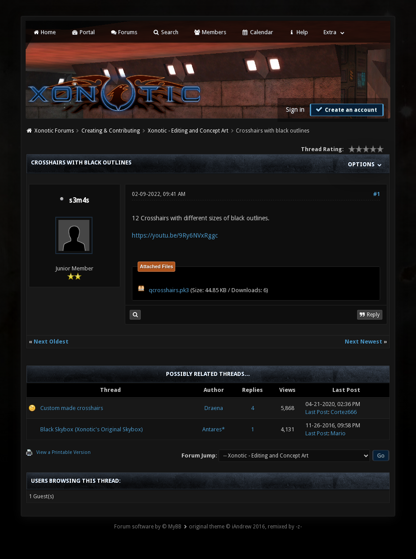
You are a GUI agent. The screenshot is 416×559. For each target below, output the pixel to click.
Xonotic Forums (54, 131)
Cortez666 (344, 412)
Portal (82, 32)
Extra (330, 32)
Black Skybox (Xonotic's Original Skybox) (91, 429)
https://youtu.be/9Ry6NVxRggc (175, 235)
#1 (376, 194)
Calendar (257, 32)
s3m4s (79, 200)
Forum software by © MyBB (147, 527)
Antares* (213, 429)
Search (165, 32)
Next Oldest (51, 341)
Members (210, 32)
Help (298, 32)
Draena (213, 408)
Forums (123, 32)
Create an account (345, 109)
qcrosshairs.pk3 (169, 290)
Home (44, 32)
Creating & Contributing (110, 131)
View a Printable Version (63, 452)
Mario (338, 433)
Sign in (295, 109)
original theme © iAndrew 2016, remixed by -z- (245, 527)
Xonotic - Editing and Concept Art (188, 131)
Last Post (316, 412)
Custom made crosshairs (71, 408)
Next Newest (363, 341)
